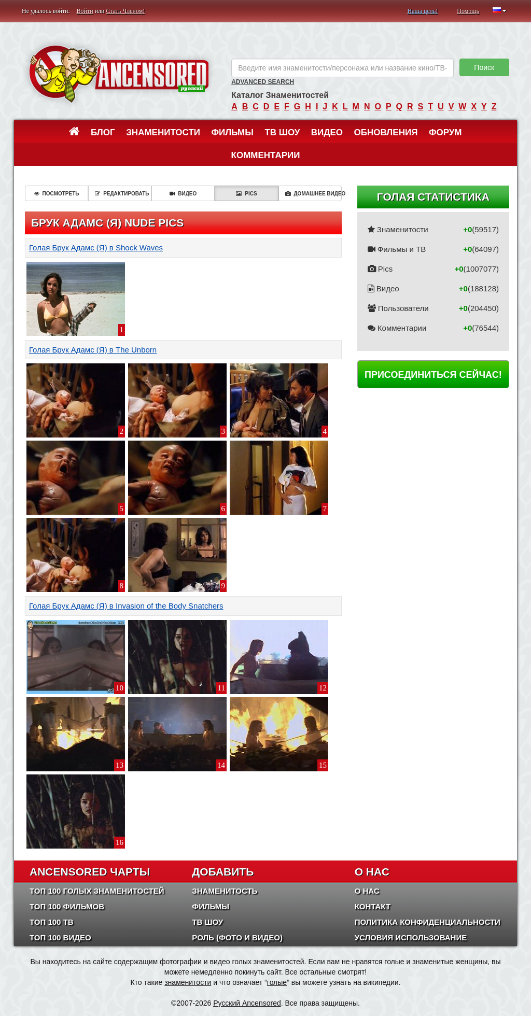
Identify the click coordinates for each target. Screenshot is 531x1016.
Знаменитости (163, 132)
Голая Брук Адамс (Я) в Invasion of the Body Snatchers (126, 605)
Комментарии (265, 155)
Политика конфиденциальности (427, 922)
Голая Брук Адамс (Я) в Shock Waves (96, 247)
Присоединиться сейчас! (433, 375)
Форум (445, 132)
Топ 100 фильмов (67, 906)
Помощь (468, 11)
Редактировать (122, 193)
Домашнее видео (313, 193)
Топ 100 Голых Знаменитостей (97, 890)
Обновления (386, 132)
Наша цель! (422, 11)
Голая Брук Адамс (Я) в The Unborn (93, 349)
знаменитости (187, 982)
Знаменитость (224, 890)
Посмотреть (56, 193)
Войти (85, 11)
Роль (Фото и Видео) (237, 937)
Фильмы (233, 132)
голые (277, 982)
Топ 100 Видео (60, 937)
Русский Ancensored (247, 1003)
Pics (246, 193)
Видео (327, 132)
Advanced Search (262, 82)
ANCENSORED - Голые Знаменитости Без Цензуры (119, 73)
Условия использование (411, 937)
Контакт (372, 906)
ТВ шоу (282, 132)
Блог (103, 132)
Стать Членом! (125, 11)
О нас (367, 890)
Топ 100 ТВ (52, 922)
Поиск (484, 67)
